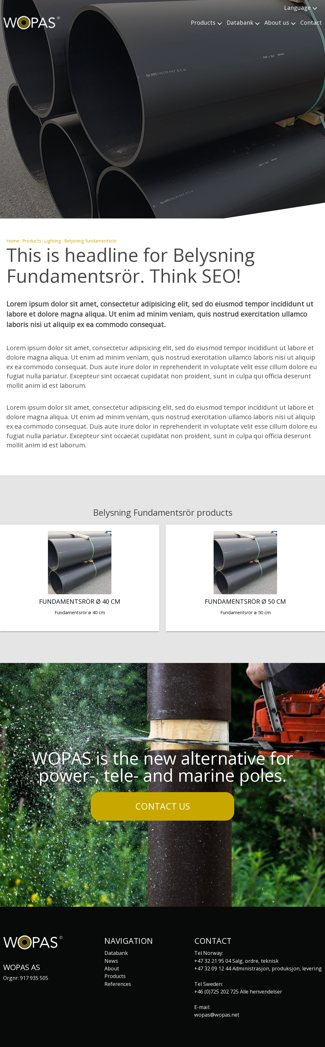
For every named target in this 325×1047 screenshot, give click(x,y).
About (111, 968)
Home (12, 241)
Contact (311, 22)
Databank (116, 952)
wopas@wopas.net (216, 1014)
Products (31, 241)
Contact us (162, 806)
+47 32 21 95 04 (212, 960)
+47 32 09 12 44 (212, 968)
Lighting (52, 241)
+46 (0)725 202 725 (216, 991)
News (111, 960)
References (117, 984)
